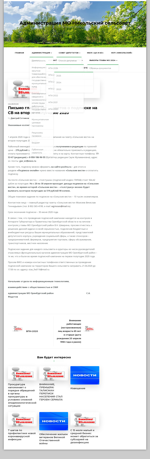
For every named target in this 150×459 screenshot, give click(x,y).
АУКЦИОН (36, 60)
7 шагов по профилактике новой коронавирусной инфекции (22, 435)
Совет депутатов (69, 53)
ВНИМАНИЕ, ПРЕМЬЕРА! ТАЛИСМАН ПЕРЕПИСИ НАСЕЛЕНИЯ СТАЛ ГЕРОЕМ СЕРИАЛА (51, 392)
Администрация (41, 53)
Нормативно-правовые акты (64, 60)
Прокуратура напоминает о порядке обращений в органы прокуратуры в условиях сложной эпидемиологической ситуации (22, 395)
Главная (19, 53)
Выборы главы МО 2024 (103, 60)
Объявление (13, 104)
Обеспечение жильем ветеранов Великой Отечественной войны (53, 439)
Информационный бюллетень (73, 68)
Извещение (77, 388)
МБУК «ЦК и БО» (95, 53)
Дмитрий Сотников (20, 118)
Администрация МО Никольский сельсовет (75, 23)
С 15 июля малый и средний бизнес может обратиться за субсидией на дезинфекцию (84, 436)
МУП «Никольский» (121, 53)
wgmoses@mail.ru (60, 206)
